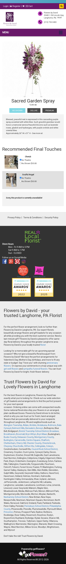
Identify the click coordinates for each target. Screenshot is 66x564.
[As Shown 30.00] (20, 181)
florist (43, 345)
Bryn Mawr (42, 434)
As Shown (17, 110)
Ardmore (52, 425)
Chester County (34, 443)
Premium (49, 110)
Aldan (26, 425)
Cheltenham (9, 443)
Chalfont (45, 440)
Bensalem (30, 428)
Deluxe (33, 110)
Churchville (18, 446)
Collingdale (40, 446)
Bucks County (10, 437)
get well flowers (11, 369)
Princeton (8, 512)
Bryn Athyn (31, 434)
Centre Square (33, 440)
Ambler (32, 425)
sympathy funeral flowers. (35, 369)
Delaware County (25, 437)
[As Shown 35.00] (20, 163)
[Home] (9, 18)
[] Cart (27, 6)
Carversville (19, 440)
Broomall (20, 434)
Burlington (9, 440)
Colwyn (49, 446)
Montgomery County (44, 437)
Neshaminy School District (16, 497)
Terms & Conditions (32, 217)
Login (5, 6)
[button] (61, 6)
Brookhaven (9, 434)
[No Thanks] (20, 160)
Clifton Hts (29, 446)
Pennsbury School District (36, 506)
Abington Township (13, 425)
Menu (5, 32)
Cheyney (8, 446)
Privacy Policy (14, 217)
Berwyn (39, 428)
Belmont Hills (18, 428)
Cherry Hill (21, 443)
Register (15, 6)
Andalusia (42, 425)
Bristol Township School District (34, 431)
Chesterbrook (48, 443)
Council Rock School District (45, 449)
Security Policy (51, 217)
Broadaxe (54, 431)
